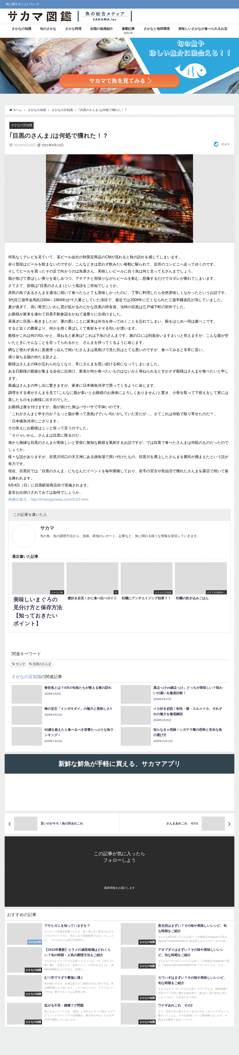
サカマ (225, 144)
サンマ (20, 663)
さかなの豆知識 (21, 125)
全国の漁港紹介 (101, 28)
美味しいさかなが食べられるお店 (202, 28)
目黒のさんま (42, 663)
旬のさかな (48, 28)
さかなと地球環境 (157, 28)
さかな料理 (73, 28)
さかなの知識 (21, 28)
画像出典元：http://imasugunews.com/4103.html (48, 499)
